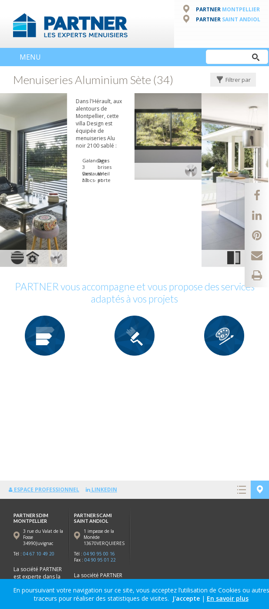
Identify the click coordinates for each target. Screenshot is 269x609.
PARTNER (228, 9)
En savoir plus (228, 598)
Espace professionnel (44, 489)
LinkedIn (101, 489)
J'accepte (186, 598)
